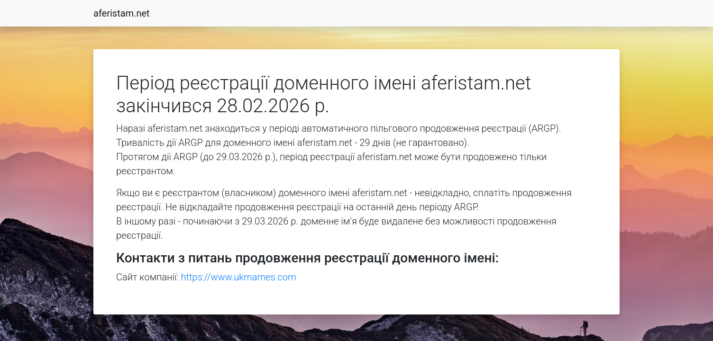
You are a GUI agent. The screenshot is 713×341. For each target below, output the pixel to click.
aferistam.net (121, 13)
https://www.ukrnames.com (238, 277)
